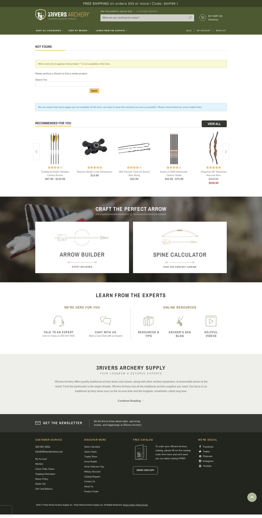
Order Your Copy (145, 470)
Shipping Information (45, 474)
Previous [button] (36, 151)
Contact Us (89, 481)
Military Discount (92, 471)
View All (214, 123)
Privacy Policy (129, 505)
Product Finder (91, 491)
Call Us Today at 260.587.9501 (58, 333)
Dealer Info (40, 484)
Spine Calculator (92, 447)
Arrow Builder (90, 461)
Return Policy (41, 479)
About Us (88, 486)
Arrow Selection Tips (94, 466)
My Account (204, 30)
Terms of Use (142, 505)
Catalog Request (92, 476)
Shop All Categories (50, 30)
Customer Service (147, 11)
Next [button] (226, 151)
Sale (189, 30)
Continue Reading (131, 400)
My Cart (215, 16)
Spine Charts (90, 452)
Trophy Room (90, 456)
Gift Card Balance (43, 489)
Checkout (213, 19)
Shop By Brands (80, 30)
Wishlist (221, 30)
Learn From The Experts (112, 30)
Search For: (41, 79)
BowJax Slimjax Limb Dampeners (94, 171)
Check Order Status (44, 469)
